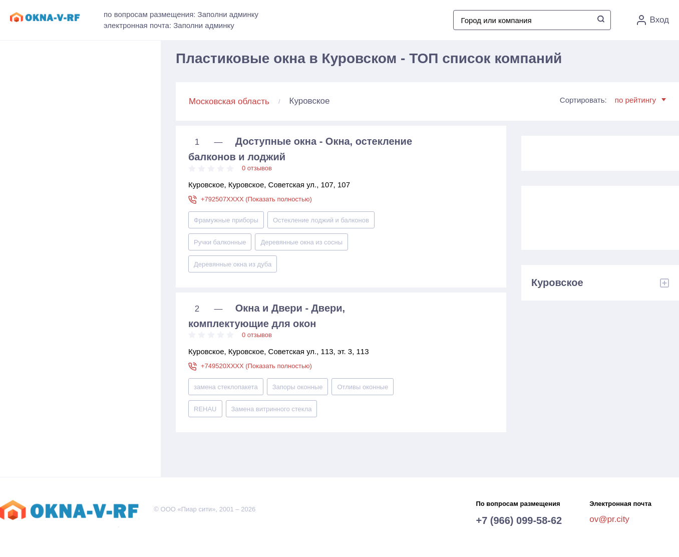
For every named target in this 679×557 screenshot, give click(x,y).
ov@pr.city (609, 519)
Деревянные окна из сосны (301, 242)
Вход (653, 20)
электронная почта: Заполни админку (169, 25)
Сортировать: (613, 100)
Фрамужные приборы (226, 220)
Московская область (229, 101)
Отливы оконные (362, 387)
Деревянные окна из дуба (232, 264)
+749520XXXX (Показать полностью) (256, 366)
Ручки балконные (220, 242)
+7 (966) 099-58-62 (519, 520)
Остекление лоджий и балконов (321, 220)
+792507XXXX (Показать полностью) (256, 199)
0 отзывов (257, 168)
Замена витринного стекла (271, 409)
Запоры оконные (297, 387)
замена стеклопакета (226, 387)
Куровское (557, 282)
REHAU (205, 409)
